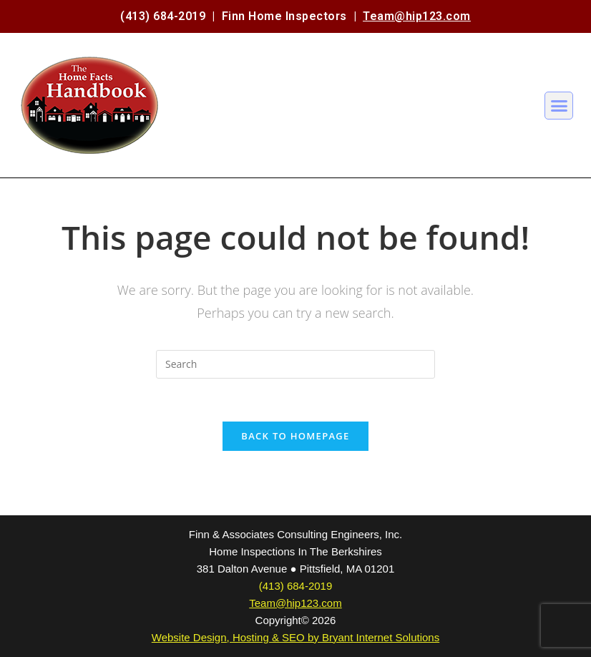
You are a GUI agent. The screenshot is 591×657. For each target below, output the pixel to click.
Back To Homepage (295, 435)
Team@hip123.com (417, 16)
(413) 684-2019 (162, 16)
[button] (558, 106)
